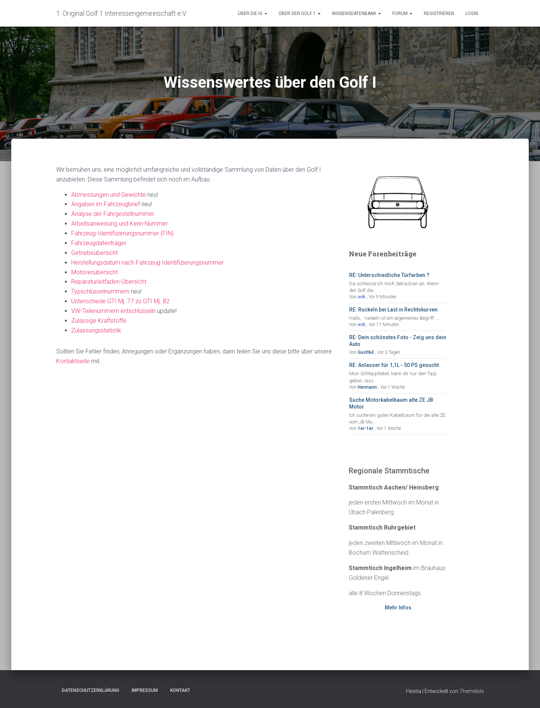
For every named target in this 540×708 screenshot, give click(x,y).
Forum (402, 13)
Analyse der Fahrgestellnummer (112, 213)
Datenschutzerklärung (90, 690)
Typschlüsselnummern (100, 291)
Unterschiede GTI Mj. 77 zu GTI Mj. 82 (120, 301)
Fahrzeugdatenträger (98, 243)
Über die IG (252, 13)
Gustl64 (366, 352)
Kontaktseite (73, 361)
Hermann (367, 387)
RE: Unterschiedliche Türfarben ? (389, 275)
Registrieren (439, 13)
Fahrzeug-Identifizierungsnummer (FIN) (122, 233)
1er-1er (365, 428)
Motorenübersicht (94, 272)
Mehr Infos (398, 608)
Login (471, 13)
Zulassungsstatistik (96, 330)
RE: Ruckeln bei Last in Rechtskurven (393, 310)
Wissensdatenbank (356, 13)
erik (361, 296)
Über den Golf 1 (300, 13)
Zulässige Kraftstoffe (98, 320)
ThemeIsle (471, 691)
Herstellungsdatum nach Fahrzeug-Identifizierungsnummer (147, 262)
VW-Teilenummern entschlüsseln (113, 310)
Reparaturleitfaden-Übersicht (108, 281)
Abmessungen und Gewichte (108, 194)
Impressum (145, 690)
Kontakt (180, 690)
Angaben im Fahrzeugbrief (105, 204)
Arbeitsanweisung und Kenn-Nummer (119, 223)
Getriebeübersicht (94, 252)
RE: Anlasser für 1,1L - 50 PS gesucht (394, 365)
